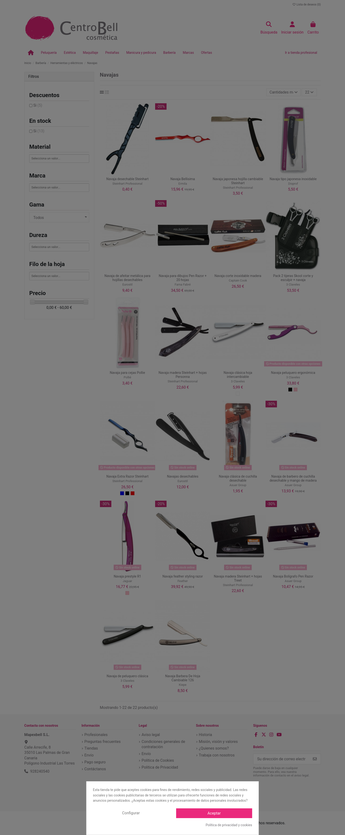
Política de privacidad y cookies (229, 825)
